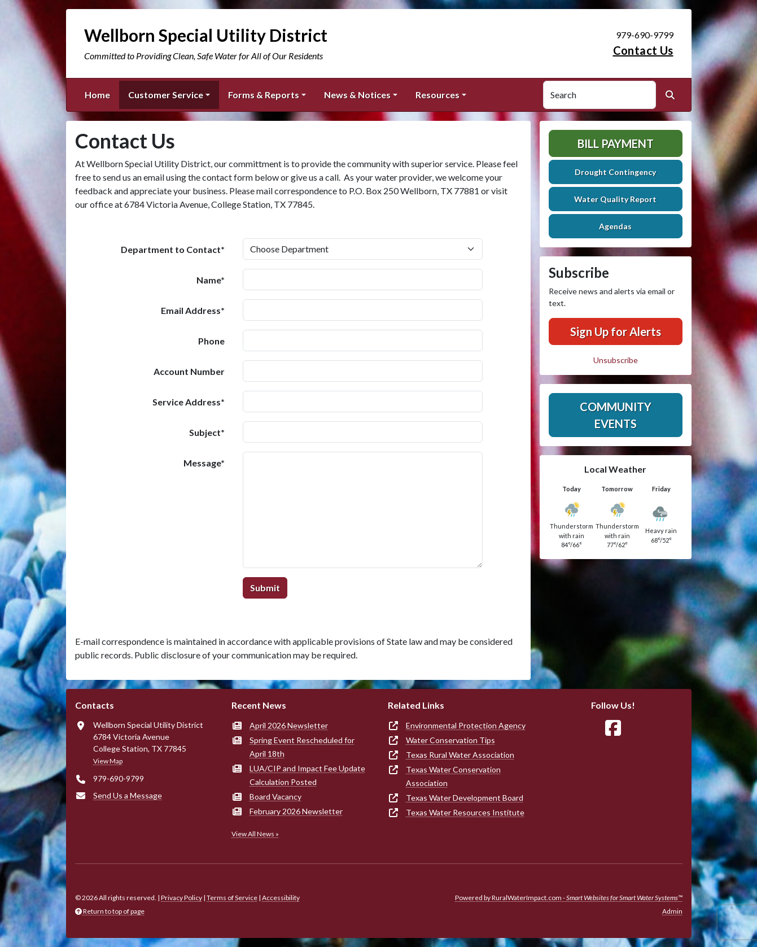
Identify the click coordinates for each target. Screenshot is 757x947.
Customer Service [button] (165, 94)
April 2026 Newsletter (289, 725)
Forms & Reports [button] (263, 94)
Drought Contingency (615, 172)
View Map (107, 761)
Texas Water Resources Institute (465, 812)
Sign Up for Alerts (615, 331)
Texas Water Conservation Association (453, 776)
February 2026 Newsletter (296, 811)
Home (97, 94)
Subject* (207, 432)
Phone (211, 340)
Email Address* (193, 310)
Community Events (615, 415)
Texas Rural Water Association (460, 755)
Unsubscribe (615, 360)
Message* (204, 462)
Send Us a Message (127, 795)
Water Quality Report (615, 199)
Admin (672, 911)
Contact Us (643, 50)
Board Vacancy (275, 796)
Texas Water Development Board (464, 797)
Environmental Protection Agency (466, 725)
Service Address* (188, 401)
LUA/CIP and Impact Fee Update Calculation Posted (307, 775)
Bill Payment (615, 143)
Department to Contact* (173, 249)
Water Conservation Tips (450, 740)
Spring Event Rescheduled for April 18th (302, 746)
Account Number (189, 371)
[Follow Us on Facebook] (613, 728)
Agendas (615, 226)
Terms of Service (232, 897)
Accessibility (281, 897)
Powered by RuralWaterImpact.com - (568, 897)
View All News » (255, 834)
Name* (210, 279)
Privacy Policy (181, 897)
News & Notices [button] (357, 94)
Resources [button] (437, 94)
